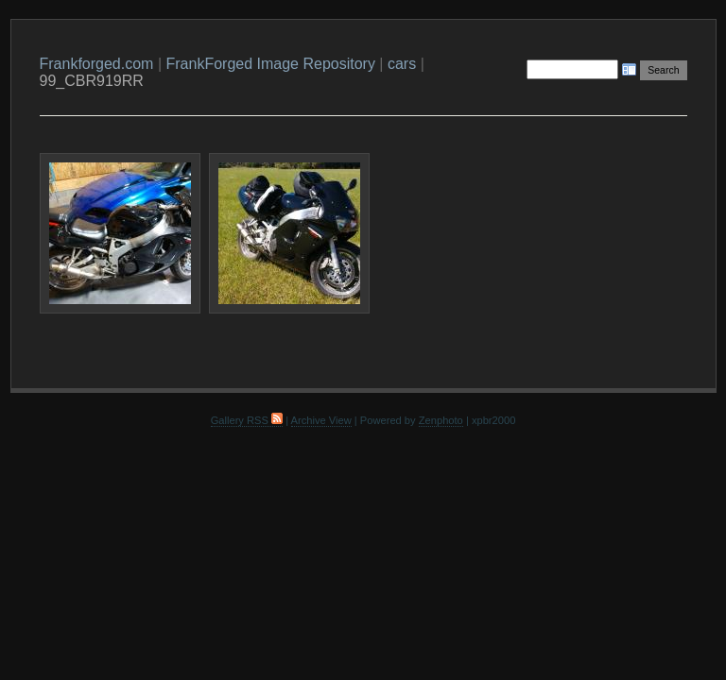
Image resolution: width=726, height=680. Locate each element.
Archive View (321, 420)
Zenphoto (441, 420)
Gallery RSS (247, 420)
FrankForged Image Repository (269, 64)
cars (402, 64)
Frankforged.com (97, 64)
